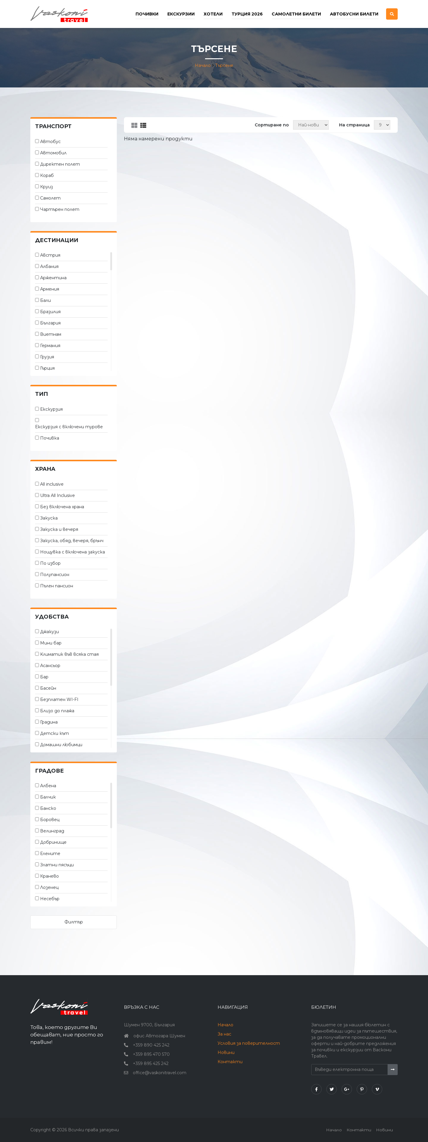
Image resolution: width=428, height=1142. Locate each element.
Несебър (49, 898)
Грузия (47, 357)
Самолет (50, 198)
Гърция (47, 368)
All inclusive (52, 484)
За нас (224, 1034)
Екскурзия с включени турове (69, 426)
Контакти (230, 1061)
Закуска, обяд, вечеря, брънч (71, 540)
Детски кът (54, 733)
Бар (44, 677)
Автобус (50, 141)
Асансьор (50, 665)
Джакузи (49, 631)
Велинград (52, 831)
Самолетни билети (296, 14)
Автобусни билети (354, 14)
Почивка (49, 438)
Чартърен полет (59, 209)
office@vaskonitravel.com (159, 1072)
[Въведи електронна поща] (349, 1069)
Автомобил (53, 153)
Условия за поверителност (249, 1043)
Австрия (50, 255)
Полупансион (54, 574)
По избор (50, 563)
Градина (49, 722)
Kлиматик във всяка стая (69, 654)
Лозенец (49, 887)
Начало (203, 65)
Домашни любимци (61, 744)
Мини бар (51, 643)
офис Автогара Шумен (159, 1036)
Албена (48, 785)
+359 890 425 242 (151, 1045)
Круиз (46, 186)
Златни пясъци (57, 865)
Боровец (49, 819)
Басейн (48, 688)
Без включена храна (62, 506)
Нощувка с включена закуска (72, 552)
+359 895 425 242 (151, 1063)
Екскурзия (51, 409)
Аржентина (53, 277)
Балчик (48, 797)
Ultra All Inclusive (57, 495)
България (50, 323)
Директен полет (60, 164)
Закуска (49, 518)
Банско (48, 808)
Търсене (224, 65)
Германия (50, 345)
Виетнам (50, 334)
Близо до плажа (57, 710)
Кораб (47, 175)
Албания (49, 266)
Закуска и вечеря (59, 529)
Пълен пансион (56, 586)
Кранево (49, 876)
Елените (50, 853)
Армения (49, 289)
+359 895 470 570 (151, 1054)
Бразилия (50, 311)
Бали (45, 300)
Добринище (53, 842)
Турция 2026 (247, 14)
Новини (226, 1052)
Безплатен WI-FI (59, 699)
